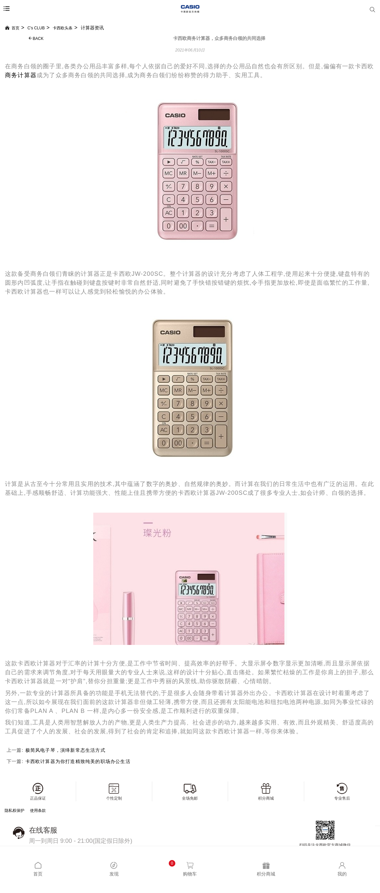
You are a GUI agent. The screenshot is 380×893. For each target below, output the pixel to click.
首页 (12, 28)
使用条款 (38, 810)
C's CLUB (35, 28)
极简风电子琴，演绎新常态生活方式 (65, 750)
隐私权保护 (14, 810)
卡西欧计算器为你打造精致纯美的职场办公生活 (78, 761)
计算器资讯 (92, 27)
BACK (36, 38)
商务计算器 (21, 75)
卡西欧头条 (63, 28)
